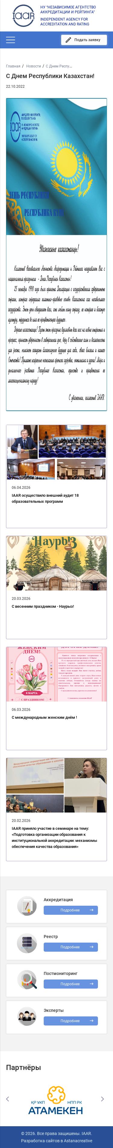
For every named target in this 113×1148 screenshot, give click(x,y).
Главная (13, 66)
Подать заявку (87, 40)
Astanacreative (77, 1140)
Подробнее (70, 984)
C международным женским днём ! (44, 717)
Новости (33, 66)
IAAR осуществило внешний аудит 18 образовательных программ (45, 498)
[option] (56, 1099)
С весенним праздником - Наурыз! (43, 606)
